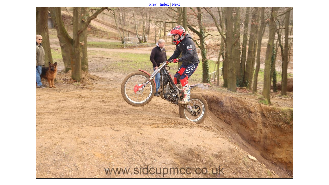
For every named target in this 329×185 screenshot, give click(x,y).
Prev (153, 4)
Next (176, 4)
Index (164, 4)
